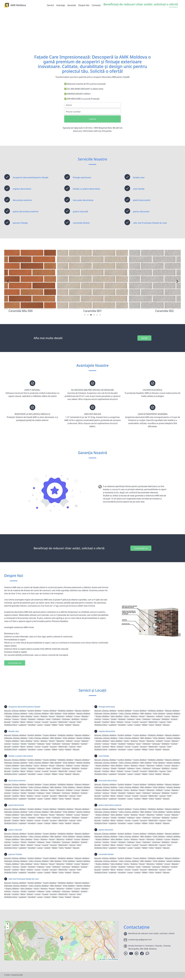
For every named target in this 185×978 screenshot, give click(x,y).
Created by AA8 (17, 975)
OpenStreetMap (113, 959)
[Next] (177, 281)
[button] (61, 938)
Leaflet (103, 959)
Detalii (144, 338)
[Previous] (8, 281)
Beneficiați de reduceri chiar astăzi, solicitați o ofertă (151, 933)
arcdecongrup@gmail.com (140, 939)
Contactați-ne (140, 548)
